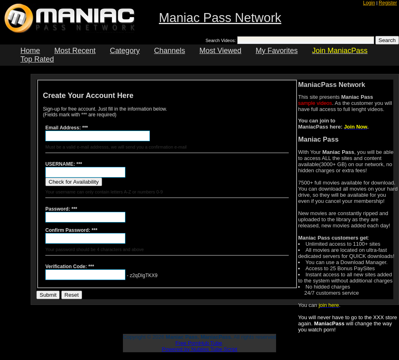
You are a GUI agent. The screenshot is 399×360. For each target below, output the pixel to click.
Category (125, 51)
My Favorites (277, 51)
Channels (169, 51)
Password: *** (61, 209)
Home (30, 51)
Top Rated (37, 59)
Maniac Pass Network (220, 18)
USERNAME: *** (63, 164)
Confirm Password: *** (71, 230)
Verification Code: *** (69, 266)
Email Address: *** (66, 128)
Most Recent (75, 51)
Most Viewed (220, 51)
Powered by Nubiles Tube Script (199, 349)
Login (369, 3)
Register (388, 3)
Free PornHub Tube (199, 343)
